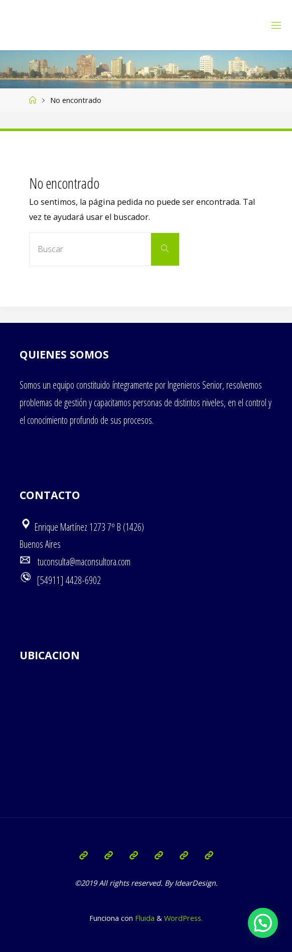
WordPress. (183, 918)
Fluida (144, 918)
